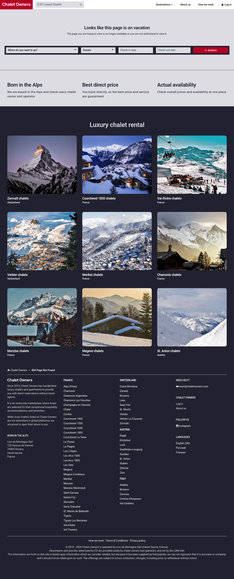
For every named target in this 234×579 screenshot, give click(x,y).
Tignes (67, 515)
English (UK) (183, 443)
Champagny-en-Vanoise (77, 404)
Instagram (183, 425)
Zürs (122, 472)
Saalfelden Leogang (131, 449)
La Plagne (69, 446)
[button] (42, 50)
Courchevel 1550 (73, 423)
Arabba (124, 484)
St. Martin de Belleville (76, 511)
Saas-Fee (125, 404)
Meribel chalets (92, 275)
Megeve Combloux (74, 474)
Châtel (67, 409)
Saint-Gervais (71, 492)
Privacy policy (138, 540)
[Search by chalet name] (56, 4)
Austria (125, 429)
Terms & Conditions (117, 540)
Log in (226, 4)
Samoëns (69, 501)
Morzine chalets (18, 351)
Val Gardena (127, 503)
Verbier (124, 414)
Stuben (124, 463)
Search (211, 50)
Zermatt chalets (18, 198)
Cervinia (124, 494)
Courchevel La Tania (75, 437)
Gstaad (124, 391)
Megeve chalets (93, 351)
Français (181, 452)
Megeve (68, 469)
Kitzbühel (125, 440)
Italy (123, 478)
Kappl (123, 435)
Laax (122, 400)
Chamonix (69, 391)
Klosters (124, 395)
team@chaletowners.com (192, 386)
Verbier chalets (17, 275)
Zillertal (124, 468)
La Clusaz (69, 441)
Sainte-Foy (70, 497)
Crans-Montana (128, 386)
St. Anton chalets (168, 351)
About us (185, 4)
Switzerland (128, 380)
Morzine (68, 483)
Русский (181, 447)
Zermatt (124, 423)
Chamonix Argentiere (75, 395)
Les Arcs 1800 (72, 460)
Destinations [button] (163, 4)
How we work (206, 4)
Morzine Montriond (74, 488)
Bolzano (124, 489)
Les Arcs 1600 (72, 455)
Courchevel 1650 (73, 428)
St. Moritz (125, 409)
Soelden (124, 454)
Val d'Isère (69, 525)
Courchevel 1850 (73, 432)
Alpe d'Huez (70, 386)
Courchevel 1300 (73, 418)
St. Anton (125, 458)
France (68, 380)
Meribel (68, 478)
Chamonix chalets (169, 275)
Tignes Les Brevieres (75, 520)
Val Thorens (70, 529)
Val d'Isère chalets (169, 198)
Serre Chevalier (72, 506)
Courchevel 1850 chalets (99, 198)
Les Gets (68, 465)
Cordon (68, 414)
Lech (122, 444)
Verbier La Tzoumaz (131, 418)
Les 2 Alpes (70, 451)
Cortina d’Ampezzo (130, 498)
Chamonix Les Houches (77, 400)
